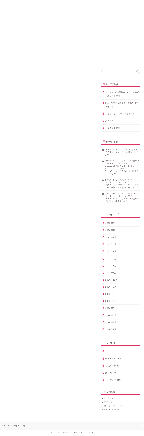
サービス (89, 3)
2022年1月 (110, 251)
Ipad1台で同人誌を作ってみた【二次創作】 (121, 105)
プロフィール (55, 3)
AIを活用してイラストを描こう (120, 114)
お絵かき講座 (112, 365)
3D (106, 351)
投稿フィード (111, 402)
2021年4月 (110, 258)
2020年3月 (110, 315)
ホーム (21, 3)
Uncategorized (113, 358)
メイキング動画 (112, 128)
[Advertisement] (72, 45)
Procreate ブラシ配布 (115, 149)
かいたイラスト (113, 372)
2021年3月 (110, 265)
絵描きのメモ (72, 15)
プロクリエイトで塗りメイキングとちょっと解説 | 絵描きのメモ (122, 185)
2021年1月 (110, 272)
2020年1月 (110, 329)
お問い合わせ (122, 3)
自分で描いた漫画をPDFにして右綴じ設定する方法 (122, 94)
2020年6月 (110, 301)
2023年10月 (111, 230)
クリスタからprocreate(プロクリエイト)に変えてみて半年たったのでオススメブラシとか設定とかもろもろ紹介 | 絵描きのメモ (122, 168)
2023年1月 (110, 237)
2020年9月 (110, 287)
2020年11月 (111, 280)
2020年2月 (110, 322)
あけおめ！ (110, 121)
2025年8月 (110, 223)
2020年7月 (110, 294)
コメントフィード (113, 406)
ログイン (108, 398)
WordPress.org (112, 409)
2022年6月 (110, 244)
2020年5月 (110, 308)
